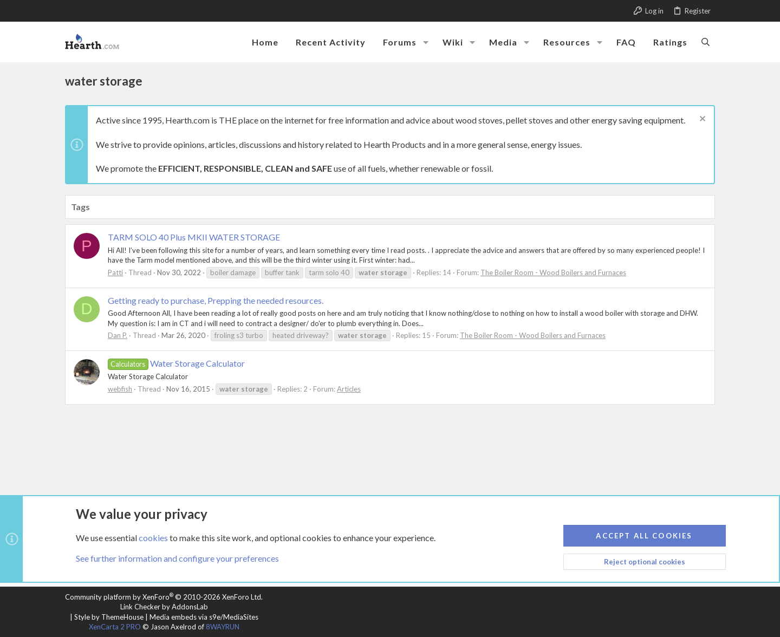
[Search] (705, 41)
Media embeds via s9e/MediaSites (204, 617)
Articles (349, 389)
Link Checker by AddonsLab (164, 606)
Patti (115, 272)
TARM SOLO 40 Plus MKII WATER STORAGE (194, 237)
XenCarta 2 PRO (115, 626)
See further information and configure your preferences (177, 558)
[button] (426, 42)
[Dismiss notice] (701, 120)
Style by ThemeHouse (109, 617)
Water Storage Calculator (176, 363)
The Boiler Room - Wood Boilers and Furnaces (553, 272)
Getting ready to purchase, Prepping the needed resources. (215, 300)
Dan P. (117, 335)
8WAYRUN (222, 626)
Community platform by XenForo (164, 597)
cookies (153, 537)
